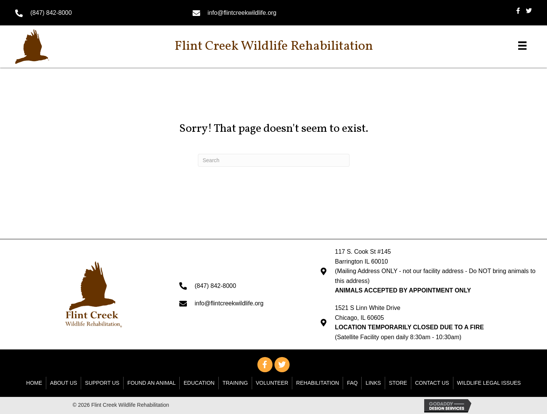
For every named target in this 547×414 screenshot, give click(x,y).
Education (198, 383)
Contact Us (432, 383)
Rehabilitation (317, 383)
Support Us (102, 383)
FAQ (352, 383)
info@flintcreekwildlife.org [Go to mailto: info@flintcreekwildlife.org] (242, 12)
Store (398, 383)
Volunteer (272, 383)
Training (235, 383)
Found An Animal (151, 383)
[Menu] (522, 45)
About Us (63, 383)
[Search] (274, 160)
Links (373, 383)
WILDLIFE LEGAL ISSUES (489, 383)
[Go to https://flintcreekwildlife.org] (47, 46)
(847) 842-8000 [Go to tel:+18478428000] (51, 12)
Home (34, 383)
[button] (265, 364)
